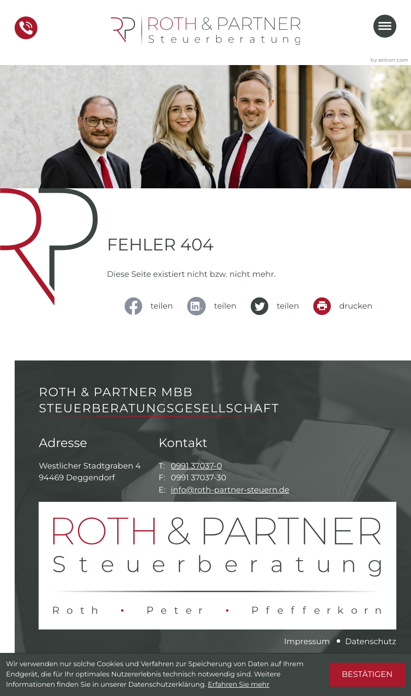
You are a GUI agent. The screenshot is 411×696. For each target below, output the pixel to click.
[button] (26, 28)
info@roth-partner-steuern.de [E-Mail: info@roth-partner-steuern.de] (230, 490)
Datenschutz (370, 642)
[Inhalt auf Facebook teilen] (152, 306)
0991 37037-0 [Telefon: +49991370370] (196, 466)
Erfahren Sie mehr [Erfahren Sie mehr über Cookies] (238, 685)
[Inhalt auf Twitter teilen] (278, 306)
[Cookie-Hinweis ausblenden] (367, 674)
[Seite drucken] (346, 306)
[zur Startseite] (206, 30)
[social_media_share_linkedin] (215, 306)
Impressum (307, 642)
